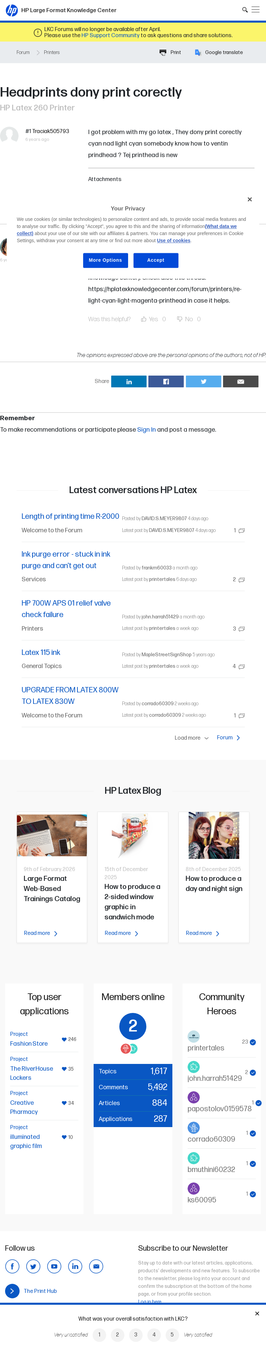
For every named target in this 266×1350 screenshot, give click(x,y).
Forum (23, 52)
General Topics (42, 666)
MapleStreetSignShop (167, 655)
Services (34, 579)
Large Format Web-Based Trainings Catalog (52, 888)
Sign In (146, 430)
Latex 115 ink (41, 652)
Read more (40, 933)
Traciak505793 (50, 131)
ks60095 (202, 1200)
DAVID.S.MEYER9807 (164, 518)
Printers (51, 52)
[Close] (249, 199)
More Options (105, 260)
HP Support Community (110, 35)
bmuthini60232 (211, 1169)
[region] (133, 235)
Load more (193, 738)
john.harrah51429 (160, 617)
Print (170, 52)
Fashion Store (29, 1043)
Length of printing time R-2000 (70, 516)
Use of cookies (173, 240)
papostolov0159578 (220, 1109)
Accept (156, 260)
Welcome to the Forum (52, 530)
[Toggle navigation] (255, 9)
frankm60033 (157, 568)
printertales (162, 579)
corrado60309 (158, 704)
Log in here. (150, 1302)
